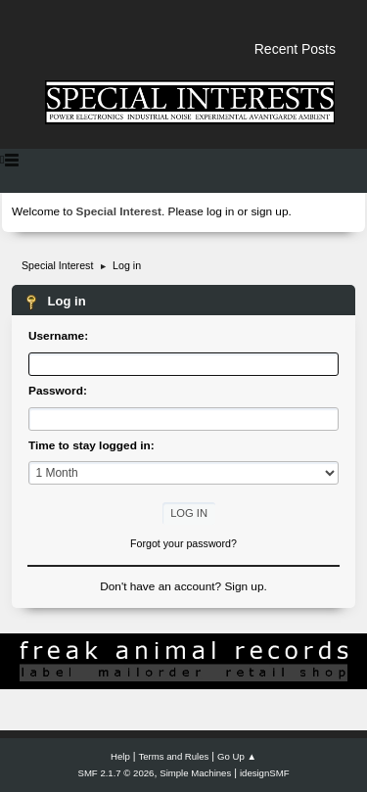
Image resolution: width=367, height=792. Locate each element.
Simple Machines (195, 773)
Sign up (243, 586)
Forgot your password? (183, 543)
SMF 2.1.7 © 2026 (116, 773)
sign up (269, 211)
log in (220, 211)
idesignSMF (265, 773)
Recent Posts (295, 49)
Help (120, 756)
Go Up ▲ (236, 756)
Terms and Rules (174, 756)
